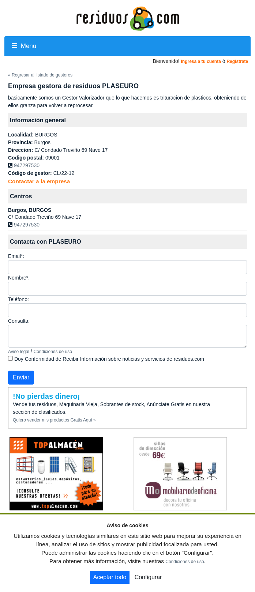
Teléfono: (18, 299)
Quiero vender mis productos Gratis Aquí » (54, 420)
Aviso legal (18, 351)
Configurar (148, 577)
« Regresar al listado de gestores (40, 75)
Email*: (16, 256)
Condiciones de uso (53, 351)
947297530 (27, 165)
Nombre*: (19, 278)
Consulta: (19, 321)
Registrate (237, 61)
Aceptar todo (110, 577)
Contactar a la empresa (39, 181)
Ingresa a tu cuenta (201, 61)
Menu (24, 45)
